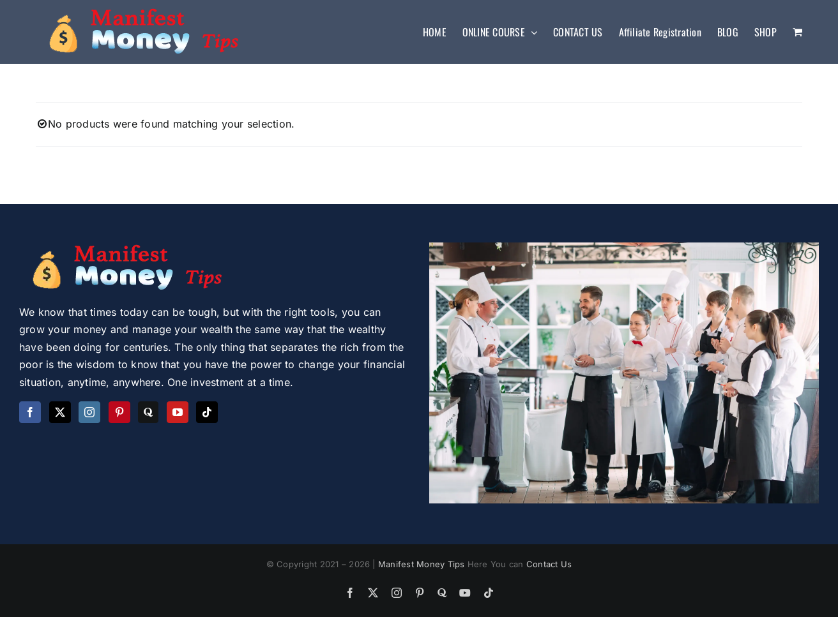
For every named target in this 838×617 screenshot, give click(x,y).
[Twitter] (60, 412)
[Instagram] (89, 412)
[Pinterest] (119, 412)
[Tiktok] (207, 412)
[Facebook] (30, 412)
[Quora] (148, 412)
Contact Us (549, 564)
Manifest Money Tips (423, 564)
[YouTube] (177, 412)
